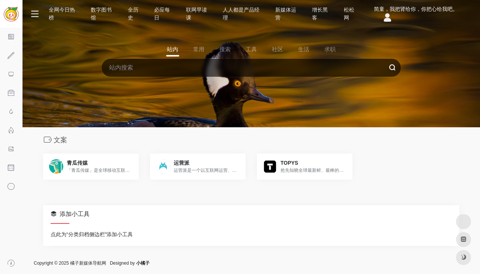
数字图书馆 (101, 14)
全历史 (133, 14)
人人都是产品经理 (241, 14)
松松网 (349, 14)
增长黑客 (320, 14)
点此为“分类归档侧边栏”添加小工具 (92, 234)
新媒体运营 (285, 14)
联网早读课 (196, 14)
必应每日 (162, 14)
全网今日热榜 (62, 14)
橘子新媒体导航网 (88, 263)
